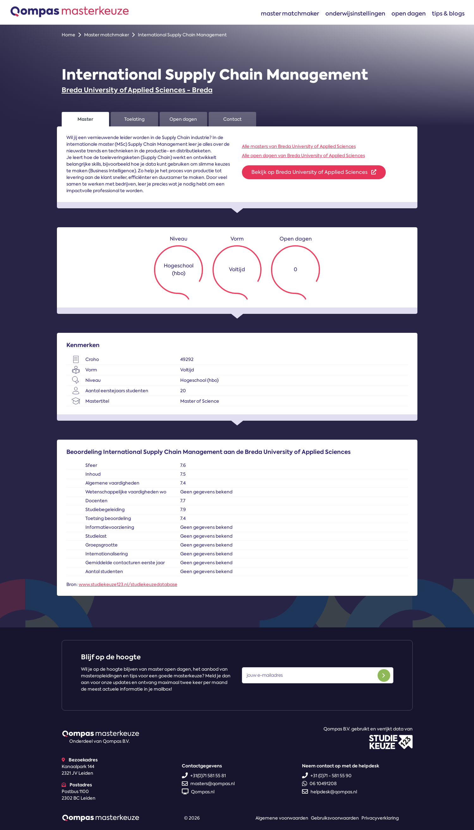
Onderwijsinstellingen (355, 13)
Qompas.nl (198, 792)
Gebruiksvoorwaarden (335, 818)
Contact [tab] (232, 119)
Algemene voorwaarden (281, 818)
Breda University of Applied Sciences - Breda (137, 90)
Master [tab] (85, 119)
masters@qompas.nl (208, 783)
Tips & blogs (448, 13)
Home (68, 35)
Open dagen (408, 13)
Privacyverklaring (380, 818)
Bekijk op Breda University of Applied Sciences (313, 172)
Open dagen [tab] (183, 119)
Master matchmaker (290, 13)
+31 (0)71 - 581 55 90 (327, 775)
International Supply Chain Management (182, 35)
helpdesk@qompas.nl (329, 792)
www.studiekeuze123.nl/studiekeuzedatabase (128, 584)
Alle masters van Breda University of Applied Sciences (299, 146)
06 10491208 (319, 783)
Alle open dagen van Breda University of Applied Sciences (303, 155)
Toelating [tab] (134, 119)
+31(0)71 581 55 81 (204, 775)
